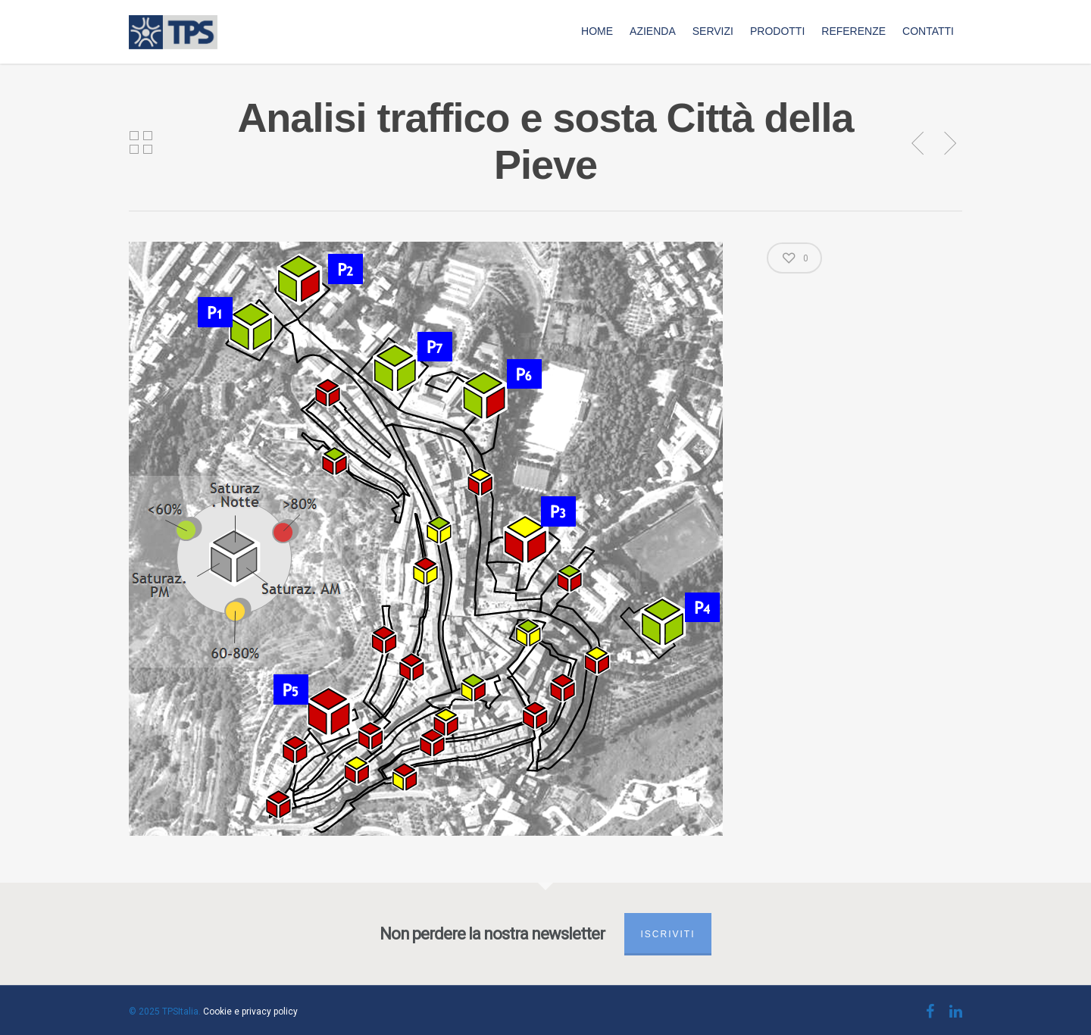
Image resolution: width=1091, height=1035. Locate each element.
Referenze (853, 31)
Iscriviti (667, 934)
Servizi (712, 31)
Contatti (928, 31)
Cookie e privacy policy (250, 1011)
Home (597, 31)
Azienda (653, 31)
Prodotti (777, 31)
